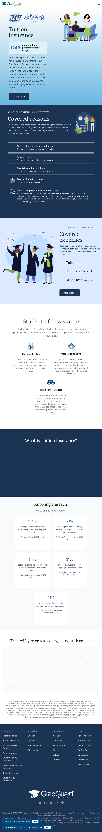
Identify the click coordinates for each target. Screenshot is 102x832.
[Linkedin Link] (57, 802)
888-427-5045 (69, 716)
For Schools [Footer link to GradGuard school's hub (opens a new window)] (58, 740)
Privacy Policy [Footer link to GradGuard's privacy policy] (84, 736)
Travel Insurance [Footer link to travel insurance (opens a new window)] (10, 773)
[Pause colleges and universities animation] (98, 694)
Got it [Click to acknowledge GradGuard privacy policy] (47, 827)
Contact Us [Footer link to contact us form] (33, 740)
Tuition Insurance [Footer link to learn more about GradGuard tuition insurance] (11, 740)
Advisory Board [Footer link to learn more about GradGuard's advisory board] (60, 745)
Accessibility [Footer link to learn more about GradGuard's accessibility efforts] (83, 764)
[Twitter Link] (51, 802)
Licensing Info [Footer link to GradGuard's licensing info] (84, 745)
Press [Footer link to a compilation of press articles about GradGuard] (55, 750)
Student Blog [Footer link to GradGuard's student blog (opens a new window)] (34, 750)
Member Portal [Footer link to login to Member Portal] (35, 745)
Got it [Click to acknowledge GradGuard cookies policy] (35, 821)
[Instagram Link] (45, 802)
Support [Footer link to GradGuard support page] (31, 736)
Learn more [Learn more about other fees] (87, 280)
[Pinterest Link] (62, 802)
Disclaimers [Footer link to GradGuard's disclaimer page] (83, 755)
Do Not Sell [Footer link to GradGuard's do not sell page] (83, 750)
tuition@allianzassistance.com (39, 717)
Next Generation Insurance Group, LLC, (84, 813)
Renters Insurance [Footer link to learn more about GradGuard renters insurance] (11, 736)
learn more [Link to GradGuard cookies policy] (25, 821)
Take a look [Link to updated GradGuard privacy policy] (37, 827)
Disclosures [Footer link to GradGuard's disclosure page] (83, 759)
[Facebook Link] (39, 802)
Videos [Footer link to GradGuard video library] (56, 755)
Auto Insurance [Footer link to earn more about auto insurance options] (10, 753)
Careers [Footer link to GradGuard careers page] (56, 759)
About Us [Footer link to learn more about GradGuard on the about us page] (57, 736)
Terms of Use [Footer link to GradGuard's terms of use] (84, 740)
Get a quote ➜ (18, 96)
